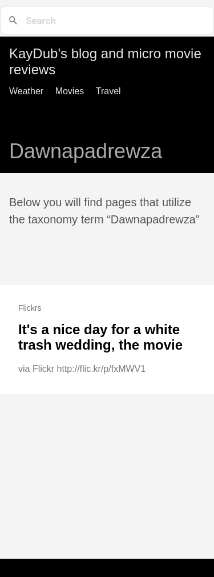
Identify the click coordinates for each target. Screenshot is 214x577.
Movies (69, 91)
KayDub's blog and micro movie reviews (105, 61)
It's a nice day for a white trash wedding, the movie (100, 337)
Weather (26, 91)
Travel (108, 91)
